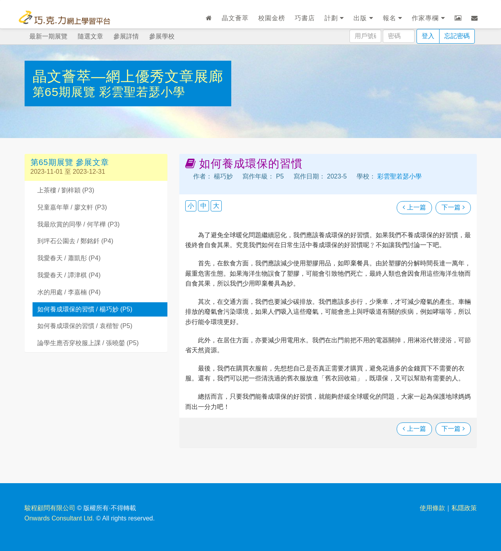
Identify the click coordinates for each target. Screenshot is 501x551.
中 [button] (203, 205)
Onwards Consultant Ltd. (59, 518)
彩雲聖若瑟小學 (142, 91)
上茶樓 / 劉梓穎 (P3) (65, 190)
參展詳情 (126, 36)
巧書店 (305, 18)
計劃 (334, 18)
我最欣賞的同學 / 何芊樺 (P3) (78, 224)
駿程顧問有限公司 (50, 508)
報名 (392, 18)
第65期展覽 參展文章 (70, 162)
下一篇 (453, 207)
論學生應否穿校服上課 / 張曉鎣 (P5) (88, 343)
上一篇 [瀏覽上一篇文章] (414, 207)
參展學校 (162, 36)
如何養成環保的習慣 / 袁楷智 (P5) (84, 326)
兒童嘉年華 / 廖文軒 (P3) (72, 207)
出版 (363, 18)
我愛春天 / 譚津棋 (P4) (69, 275)
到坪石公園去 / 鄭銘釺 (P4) (75, 241)
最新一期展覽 (48, 36)
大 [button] (216, 205)
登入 (428, 36)
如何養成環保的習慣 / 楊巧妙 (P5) (84, 309)
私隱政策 (464, 508)
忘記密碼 (457, 36)
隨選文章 (90, 36)
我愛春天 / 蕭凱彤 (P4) (69, 258)
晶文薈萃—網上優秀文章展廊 (128, 76)
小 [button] (191, 205)
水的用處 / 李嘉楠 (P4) (69, 292)
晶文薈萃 (235, 18)
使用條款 (432, 508)
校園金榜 (271, 18)
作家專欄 (428, 18)
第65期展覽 (66, 91)
